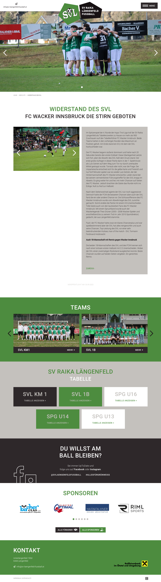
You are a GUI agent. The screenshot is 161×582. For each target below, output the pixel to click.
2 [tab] (82, 87)
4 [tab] (82, 519)
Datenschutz (26, 578)
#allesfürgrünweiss (98, 475)
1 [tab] (79, 87)
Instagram (95, 469)
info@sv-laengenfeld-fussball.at (15, 7)
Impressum (17, 578)
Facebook (79, 469)
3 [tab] (79, 519)
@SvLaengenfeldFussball (66, 475)
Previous (5, 53)
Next (156, 53)
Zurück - (90, 268)
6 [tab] (87, 519)
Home (15, 95)
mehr (70, 350)
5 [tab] (85, 519)
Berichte (22, 95)
